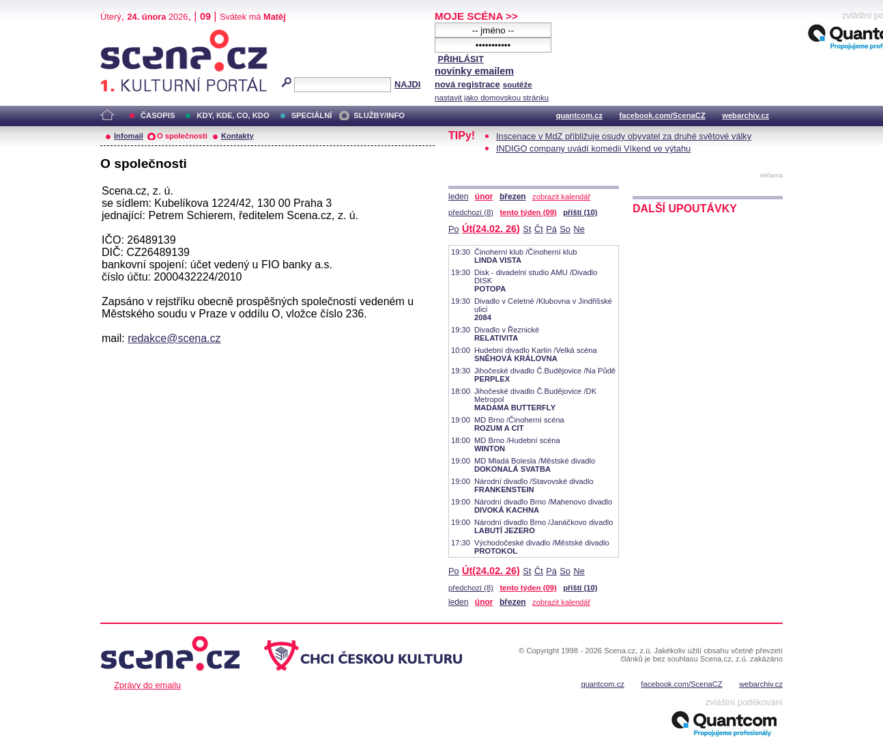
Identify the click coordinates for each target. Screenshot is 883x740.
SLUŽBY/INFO (379, 115)
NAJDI (407, 84)
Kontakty (237, 136)
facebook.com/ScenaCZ (663, 115)
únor (484, 196)
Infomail (128, 136)
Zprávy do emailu (147, 685)
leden (458, 196)
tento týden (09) (528, 212)
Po (453, 229)
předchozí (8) (470, 212)
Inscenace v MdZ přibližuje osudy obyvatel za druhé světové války (623, 136)
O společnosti (182, 136)
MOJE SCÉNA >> (476, 16)
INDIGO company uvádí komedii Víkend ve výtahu (593, 148)
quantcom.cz (579, 115)
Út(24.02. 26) (491, 228)
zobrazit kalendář (561, 197)
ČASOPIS (158, 115)
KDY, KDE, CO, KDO (233, 115)
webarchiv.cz (745, 115)
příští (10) (580, 212)
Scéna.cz (123, 35)
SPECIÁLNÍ (311, 115)
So (565, 229)
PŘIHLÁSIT (460, 59)
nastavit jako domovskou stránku (492, 98)
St (527, 229)
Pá (551, 229)
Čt (538, 229)
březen (513, 196)
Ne (578, 229)
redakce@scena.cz (174, 338)
